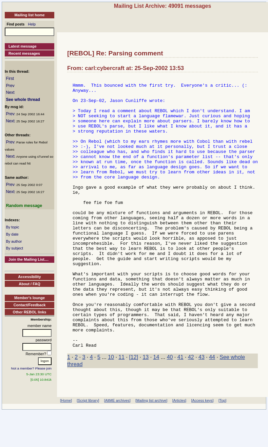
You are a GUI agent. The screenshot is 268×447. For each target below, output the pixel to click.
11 (121, 411)
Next (10, 92)
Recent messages (24, 53)
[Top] (222, 429)
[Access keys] (202, 429)
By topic (12, 227)
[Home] (66, 429)
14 (156, 411)
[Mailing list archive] (151, 429)
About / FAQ (29, 284)
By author (14, 241)
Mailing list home (29, 15)
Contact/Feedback (30, 305)
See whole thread (23, 99)
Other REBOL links (29, 312)
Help (32, 24)
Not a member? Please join (31, 368)
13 (145, 411)
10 (111, 411)
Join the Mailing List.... (28, 259)
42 (191, 411)
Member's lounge (29, 298)
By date (12, 234)
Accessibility (29, 277)
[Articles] (179, 429)
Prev (10, 85)
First (10, 78)
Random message (24, 205)
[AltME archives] (117, 429)
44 (212, 411)
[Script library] (88, 429)
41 (180, 411)
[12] (133, 411)
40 (170, 411)
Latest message (22, 46)
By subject (14, 248)
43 (201, 411)
